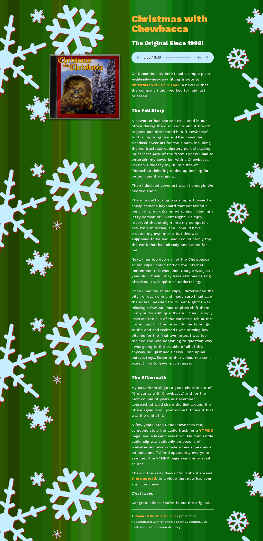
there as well (144, 478)
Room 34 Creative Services (156, 516)
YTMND (206, 430)
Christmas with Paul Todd (156, 85)
